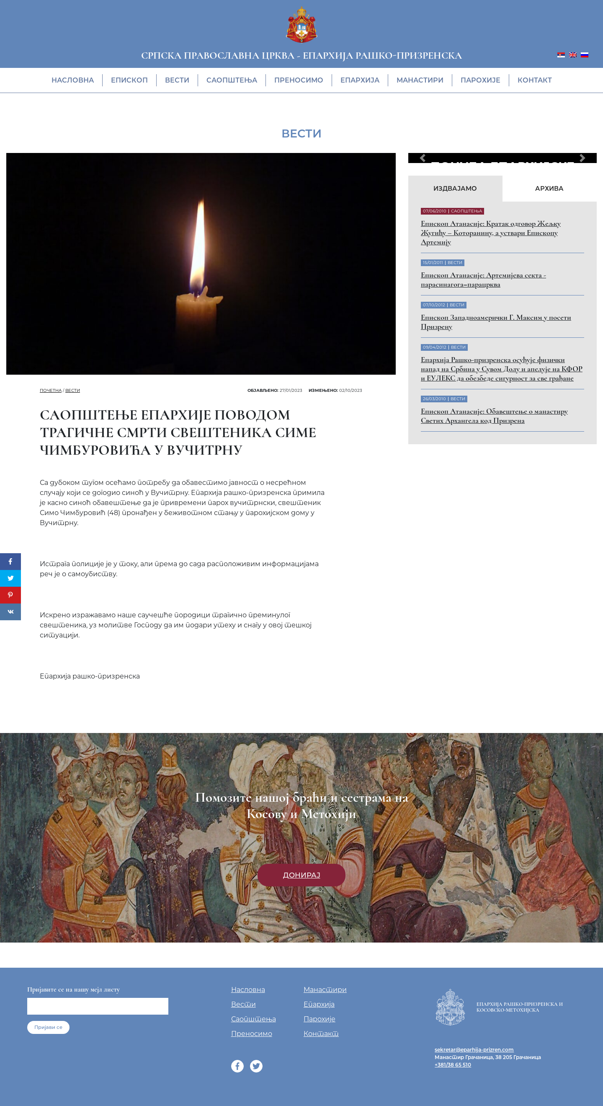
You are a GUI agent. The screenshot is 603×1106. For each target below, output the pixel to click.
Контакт (535, 80)
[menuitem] (561, 54)
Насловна (73, 80)
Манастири (420, 80)
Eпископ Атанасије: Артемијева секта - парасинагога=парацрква (483, 279)
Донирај (301, 875)
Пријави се (48, 1027)
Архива (549, 188)
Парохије (480, 80)
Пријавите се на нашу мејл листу (73, 989)
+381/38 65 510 (453, 1065)
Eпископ (129, 80)
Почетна (51, 390)
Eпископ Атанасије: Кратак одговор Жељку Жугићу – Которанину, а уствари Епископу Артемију (491, 232)
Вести (177, 80)
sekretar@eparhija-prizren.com (474, 1049)
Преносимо (298, 80)
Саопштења (231, 80)
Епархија (359, 80)
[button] (422, 158)
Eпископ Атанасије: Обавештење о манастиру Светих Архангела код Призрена (494, 416)
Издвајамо (455, 188)
